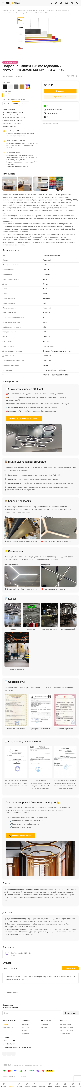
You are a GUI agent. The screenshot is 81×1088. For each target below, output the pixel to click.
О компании (26, 1024)
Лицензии (25, 1027)
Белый (10, 86)
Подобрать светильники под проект (24, 418)
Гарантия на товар (66, 1030)
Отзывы (24, 1030)
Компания (25, 1020)
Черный (4, 86)
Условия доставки (66, 1027)
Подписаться (70, 1013)
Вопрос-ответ (65, 1034)
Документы (26, 1034)
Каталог (5, 1024)
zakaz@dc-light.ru (9, 1044)
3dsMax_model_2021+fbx (21, 953)
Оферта (23, 1076)
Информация (45, 1020)
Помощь (63, 1020)
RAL (27, 86)
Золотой (22, 86)
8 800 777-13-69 (8, 1041)
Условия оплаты (65, 1024)
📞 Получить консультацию (20, 836)
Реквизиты (44, 1024)
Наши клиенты (7, 1027)
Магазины (44, 1027)
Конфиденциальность (9, 1076)
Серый (16, 86)
